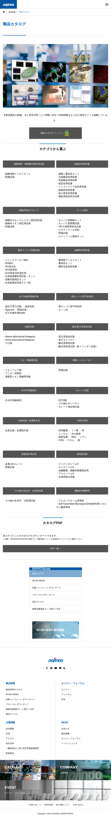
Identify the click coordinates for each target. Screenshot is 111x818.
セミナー (65, 689)
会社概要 (10, 728)
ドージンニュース (69, 743)
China (59, 816)
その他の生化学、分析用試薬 (29, 491)
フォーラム (66, 694)
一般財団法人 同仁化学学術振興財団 (22, 748)
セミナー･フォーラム (71, 738)
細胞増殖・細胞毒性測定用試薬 (29, 164)
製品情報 (10, 683)
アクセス (10, 738)
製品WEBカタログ (14, 689)
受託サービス (38, 602)
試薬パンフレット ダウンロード (46, 587)
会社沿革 (10, 743)
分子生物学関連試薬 (28, 296)
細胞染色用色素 (82, 164)
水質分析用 (82, 420)
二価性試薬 (29, 327)
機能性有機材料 (82, 491)
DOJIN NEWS (38, 580)
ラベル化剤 (82, 210)
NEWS (64, 722)
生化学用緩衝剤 (29, 390)
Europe (71, 816)
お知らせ (65, 728)
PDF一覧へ (55, 548)
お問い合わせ (78, 805)
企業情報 (10, 722)
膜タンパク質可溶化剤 (82, 296)
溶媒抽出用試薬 (29, 454)
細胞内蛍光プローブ (28, 210)
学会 (63, 699)
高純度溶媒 (82, 454)
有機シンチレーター (82, 360)
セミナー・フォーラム (72, 683)
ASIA (81, 816)
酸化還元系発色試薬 (82, 327)
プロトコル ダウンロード (43, 595)
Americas (47, 816)
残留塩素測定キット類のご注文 (46, 609)
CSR (8, 733)
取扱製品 (10, 753)
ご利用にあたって (35, 805)
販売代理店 (49, 805)
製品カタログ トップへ (55, 133)
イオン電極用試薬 (29, 360)
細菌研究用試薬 (82, 250)
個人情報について (63, 805)
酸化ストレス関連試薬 (28, 250)
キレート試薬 (82, 390)
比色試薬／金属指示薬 (28, 420)
